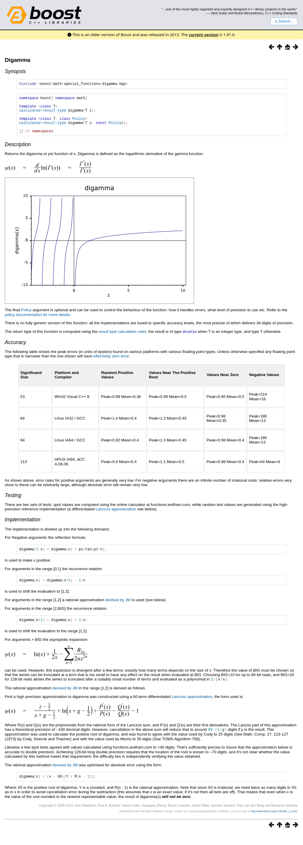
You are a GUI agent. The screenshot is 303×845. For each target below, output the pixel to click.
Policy (78, 124)
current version (203, 34)
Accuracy (15, 351)
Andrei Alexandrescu (248, 13)
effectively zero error (111, 364)
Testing (13, 504)
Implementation (22, 528)
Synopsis (15, 71)
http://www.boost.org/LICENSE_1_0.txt (273, 822)
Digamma (17, 60)
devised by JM (117, 610)
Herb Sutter (219, 13)
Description (18, 153)
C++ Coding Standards (281, 13)
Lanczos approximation (116, 517)
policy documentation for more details (37, 323)
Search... (284, 21)
